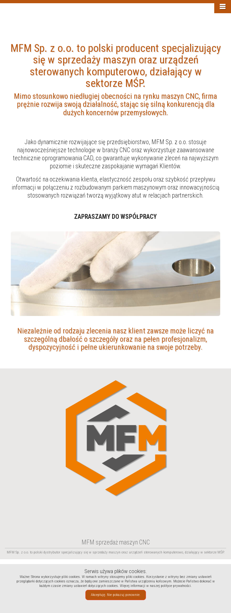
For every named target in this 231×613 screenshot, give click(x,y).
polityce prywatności (176, 585)
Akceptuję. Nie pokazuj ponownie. (115, 594)
